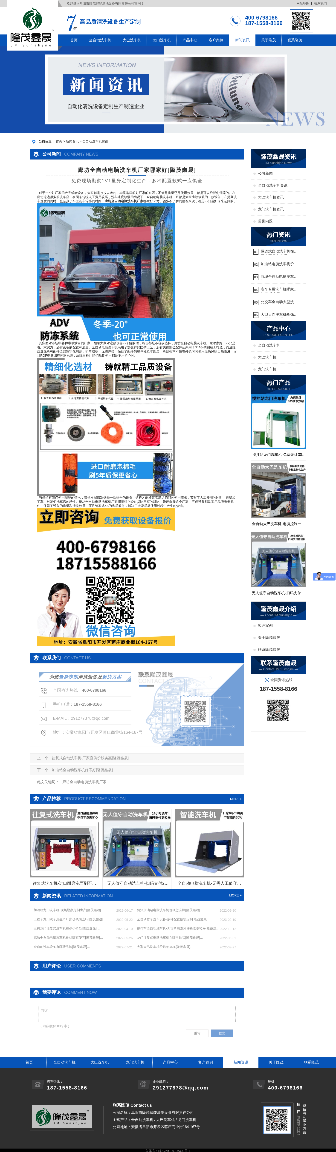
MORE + (235, 895)
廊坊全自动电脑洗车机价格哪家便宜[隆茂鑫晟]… (68, 937)
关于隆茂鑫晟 (269, 638)
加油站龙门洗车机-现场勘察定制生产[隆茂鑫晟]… (69, 910)
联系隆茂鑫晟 (269, 649)
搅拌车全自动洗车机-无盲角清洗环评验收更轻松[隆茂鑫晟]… (176, 929)
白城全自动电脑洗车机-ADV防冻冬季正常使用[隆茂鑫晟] (278, 277)
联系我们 (320, 3)
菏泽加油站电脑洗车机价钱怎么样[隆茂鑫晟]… (170, 910)
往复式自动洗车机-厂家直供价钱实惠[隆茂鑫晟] (90, 758)
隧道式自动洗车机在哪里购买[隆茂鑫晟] (279, 252)
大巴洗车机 (132, 40)
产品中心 (189, 40)
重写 (197, 1033)
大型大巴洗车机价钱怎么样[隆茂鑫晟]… (165, 947)
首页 (74, 40)
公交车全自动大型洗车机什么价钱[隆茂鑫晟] (279, 302)
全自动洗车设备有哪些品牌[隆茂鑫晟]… (62, 947)
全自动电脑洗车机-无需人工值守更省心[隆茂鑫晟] (209, 885)
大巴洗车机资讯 (271, 197)
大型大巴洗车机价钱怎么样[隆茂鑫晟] (279, 315)
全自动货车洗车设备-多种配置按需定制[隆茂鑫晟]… (174, 919)
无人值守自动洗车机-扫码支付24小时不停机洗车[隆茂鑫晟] (137, 885)
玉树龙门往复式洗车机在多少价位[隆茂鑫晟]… (67, 928)
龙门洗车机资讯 (271, 209)
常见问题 (265, 221)
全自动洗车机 (100, 40)
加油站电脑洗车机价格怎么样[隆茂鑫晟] (279, 264)
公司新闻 (265, 173)
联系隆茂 (294, 40)
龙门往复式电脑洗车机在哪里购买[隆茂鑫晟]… (170, 937)
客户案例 (216, 40)
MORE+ (236, 799)
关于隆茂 (268, 40)
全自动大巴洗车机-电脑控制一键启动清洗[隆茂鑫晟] (278, 526)
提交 (222, 1033)
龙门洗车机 (162, 40)
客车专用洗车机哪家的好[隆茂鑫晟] (279, 290)
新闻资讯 (242, 40)
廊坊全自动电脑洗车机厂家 (84, 782)
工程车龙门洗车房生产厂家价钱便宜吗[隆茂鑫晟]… (70, 919)
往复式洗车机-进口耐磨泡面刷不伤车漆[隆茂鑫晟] (64, 885)
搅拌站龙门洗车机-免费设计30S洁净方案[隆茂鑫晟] (278, 457)
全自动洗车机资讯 (95, 141)
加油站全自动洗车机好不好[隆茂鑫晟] (82, 770)
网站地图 (302, 3)
